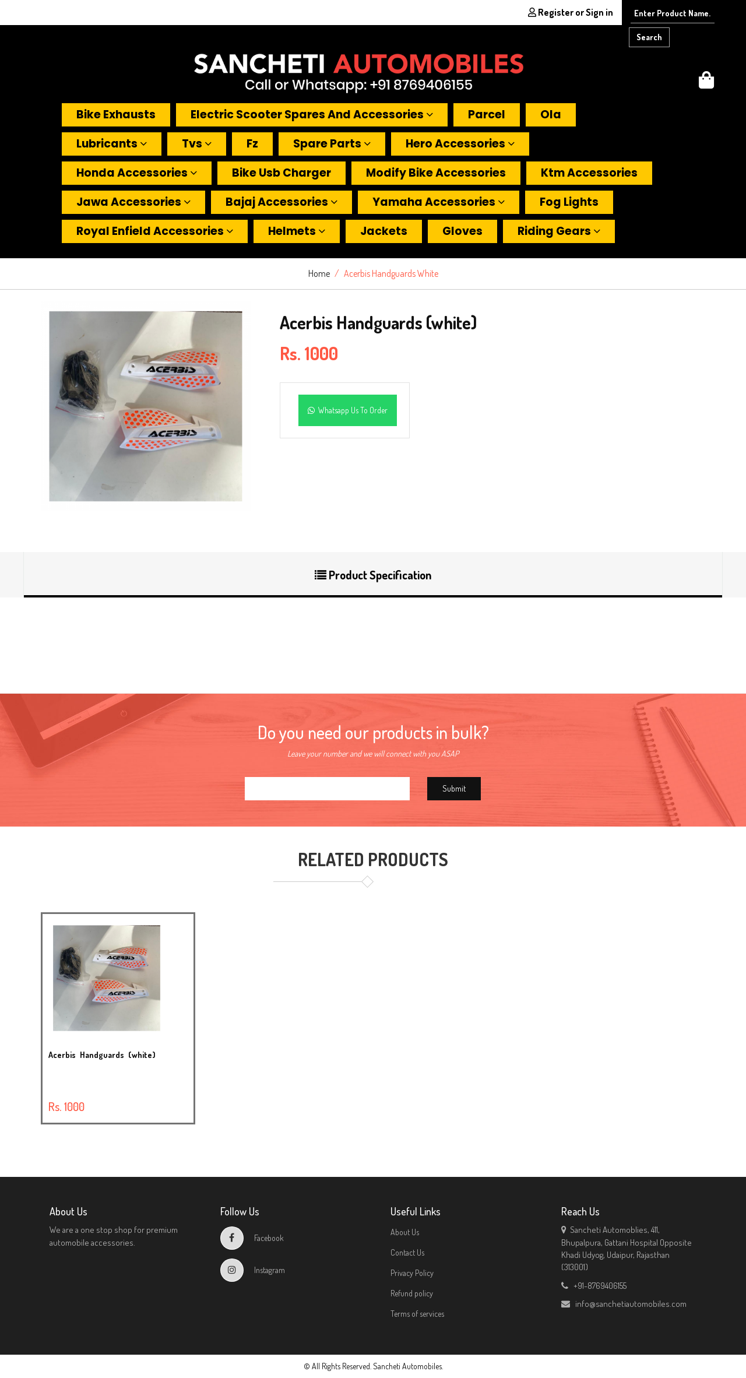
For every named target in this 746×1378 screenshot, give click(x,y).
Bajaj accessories (281, 202)
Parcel (486, 114)
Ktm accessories (589, 173)
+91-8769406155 (594, 1285)
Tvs (197, 144)
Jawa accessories (133, 202)
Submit (454, 788)
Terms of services (417, 1314)
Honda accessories (136, 173)
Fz (252, 144)
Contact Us (407, 1252)
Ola (550, 114)
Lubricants (111, 144)
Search (649, 37)
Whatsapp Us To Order (348, 410)
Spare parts (332, 144)
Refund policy (411, 1293)
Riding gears (559, 231)
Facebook (252, 1238)
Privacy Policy (412, 1273)
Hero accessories (460, 144)
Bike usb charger (281, 173)
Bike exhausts (116, 114)
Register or (570, 12)
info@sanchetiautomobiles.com (624, 1303)
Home (319, 273)
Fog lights (569, 202)
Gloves (462, 231)
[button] (706, 83)
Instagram (252, 1270)
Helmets (296, 231)
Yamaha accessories (438, 202)
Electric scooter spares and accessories (312, 114)
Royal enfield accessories (154, 231)
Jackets (383, 231)
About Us (404, 1232)
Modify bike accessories (436, 173)
